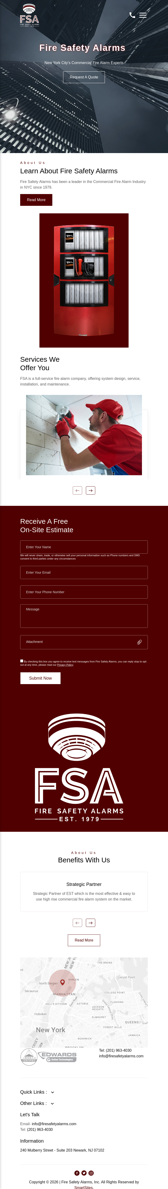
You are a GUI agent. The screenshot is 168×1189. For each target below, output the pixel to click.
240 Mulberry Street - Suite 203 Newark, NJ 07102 (62, 1150)
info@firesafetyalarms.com (121, 1056)
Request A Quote (84, 77)
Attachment (34, 642)
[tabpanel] (84, 437)
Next (90, 490)
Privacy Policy (65, 664)
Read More (36, 200)
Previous (77, 490)
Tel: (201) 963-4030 (115, 1050)
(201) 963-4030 (40, 1130)
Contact (132, 15)
